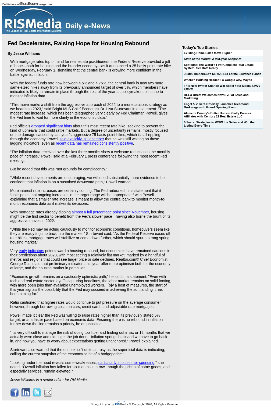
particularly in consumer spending (126, 362)
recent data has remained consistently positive (94, 143)
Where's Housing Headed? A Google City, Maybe (218, 79)
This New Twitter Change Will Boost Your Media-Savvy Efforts (222, 87)
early (23, 251)
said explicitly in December (81, 139)
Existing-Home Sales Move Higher (208, 53)
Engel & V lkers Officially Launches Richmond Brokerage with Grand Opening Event (216, 105)
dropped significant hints (51, 126)
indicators (36, 251)
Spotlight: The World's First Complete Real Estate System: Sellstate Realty (219, 66)
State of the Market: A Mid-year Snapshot (212, 58)
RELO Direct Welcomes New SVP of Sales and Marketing (216, 96)
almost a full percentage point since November (110, 212)
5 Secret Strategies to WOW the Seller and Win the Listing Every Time (219, 124)
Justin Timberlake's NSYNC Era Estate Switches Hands (222, 74)
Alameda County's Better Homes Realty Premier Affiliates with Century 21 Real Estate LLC (217, 115)
